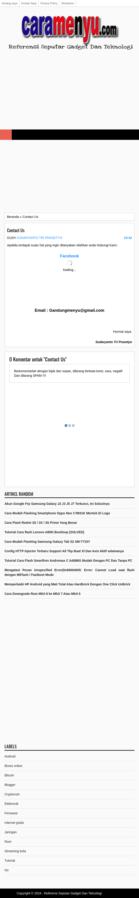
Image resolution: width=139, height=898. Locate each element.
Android (10, 756)
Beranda (13, 217)
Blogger (10, 785)
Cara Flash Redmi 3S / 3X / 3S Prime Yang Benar (41, 522)
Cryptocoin (12, 794)
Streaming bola (15, 851)
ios (7, 870)
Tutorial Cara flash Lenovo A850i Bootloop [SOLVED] (44, 532)
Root (8, 841)
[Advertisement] (69, 93)
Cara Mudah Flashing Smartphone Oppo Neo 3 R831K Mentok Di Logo (57, 513)
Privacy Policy (49, 3)
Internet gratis (14, 822)
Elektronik (11, 804)
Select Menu (6, 134)
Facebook (69, 256)
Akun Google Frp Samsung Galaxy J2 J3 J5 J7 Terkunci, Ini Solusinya (57, 504)
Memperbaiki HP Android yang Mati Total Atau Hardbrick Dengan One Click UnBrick (67, 584)
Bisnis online (13, 766)
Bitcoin (9, 775)
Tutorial (10, 860)
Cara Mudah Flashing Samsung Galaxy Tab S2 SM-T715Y (47, 541)
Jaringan (11, 832)
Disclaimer (67, 3)
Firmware (11, 813)
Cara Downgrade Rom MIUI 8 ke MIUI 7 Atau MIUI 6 (43, 594)
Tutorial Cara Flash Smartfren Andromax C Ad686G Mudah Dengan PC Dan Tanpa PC (68, 560)
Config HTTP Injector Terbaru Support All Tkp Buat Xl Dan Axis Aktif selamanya (64, 551)
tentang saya (9, 3)
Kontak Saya (29, 3)
